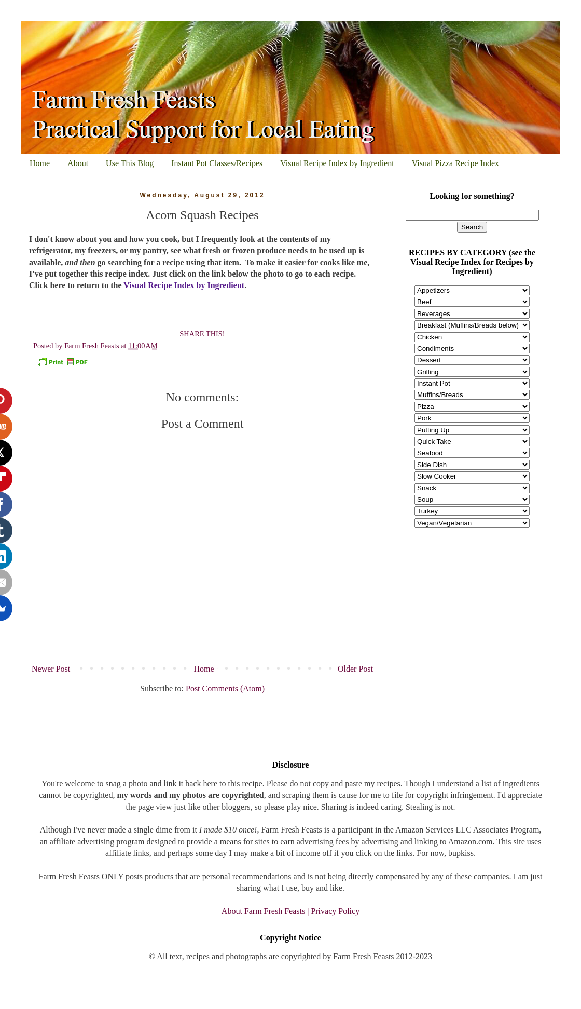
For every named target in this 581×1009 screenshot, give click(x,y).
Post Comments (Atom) (225, 688)
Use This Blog (130, 163)
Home (40, 163)
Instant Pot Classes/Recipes (216, 163)
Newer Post (51, 668)
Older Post (355, 668)
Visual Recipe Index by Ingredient (337, 163)
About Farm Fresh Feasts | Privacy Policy (290, 911)
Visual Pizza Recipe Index (455, 163)
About (77, 163)
